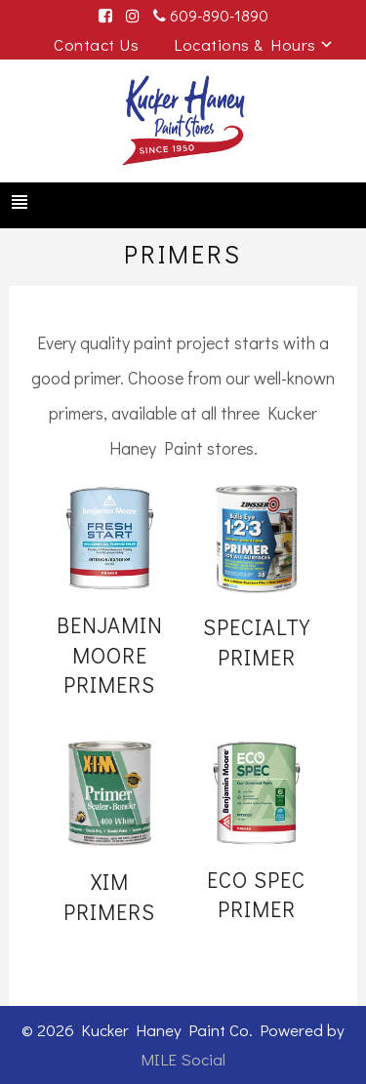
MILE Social (183, 1059)
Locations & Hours (245, 44)
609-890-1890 (210, 15)
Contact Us (96, 44)
